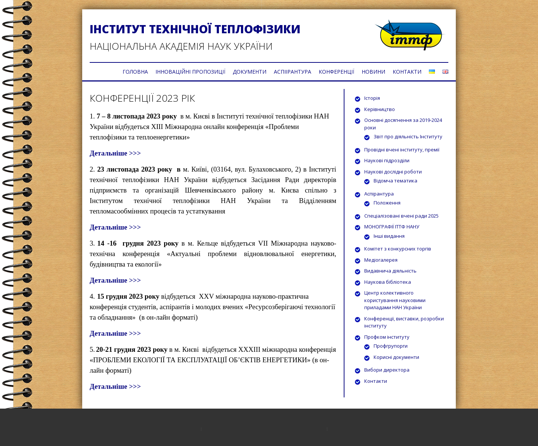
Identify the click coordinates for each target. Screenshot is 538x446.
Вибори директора (386, 369)
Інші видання (389, 236)
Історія (372, 98)
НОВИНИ (373, 71)
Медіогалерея (381, 259)
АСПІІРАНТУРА (292, 71)
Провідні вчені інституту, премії (401, 149)
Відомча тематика (395, 180)
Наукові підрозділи (386, 160)
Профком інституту (386, 336)
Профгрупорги (391, 345)
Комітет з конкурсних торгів (397, 248)
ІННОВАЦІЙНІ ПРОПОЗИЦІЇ (190, 71)
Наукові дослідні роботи (393, 171)
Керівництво (379, 109)
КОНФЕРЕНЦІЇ (336, 71)
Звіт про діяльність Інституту (408, 136)
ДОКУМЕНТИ (249, 71)
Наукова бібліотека (387, 282)
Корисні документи (396, 357)
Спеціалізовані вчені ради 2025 (401, 215)
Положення (387, 202)
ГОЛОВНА (135, 71)
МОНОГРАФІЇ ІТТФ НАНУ (391, 226)
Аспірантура (379, 193)
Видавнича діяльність (390, 270)
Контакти (375, 381)
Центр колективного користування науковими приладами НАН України (395, 300)
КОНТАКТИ (407, 71)
